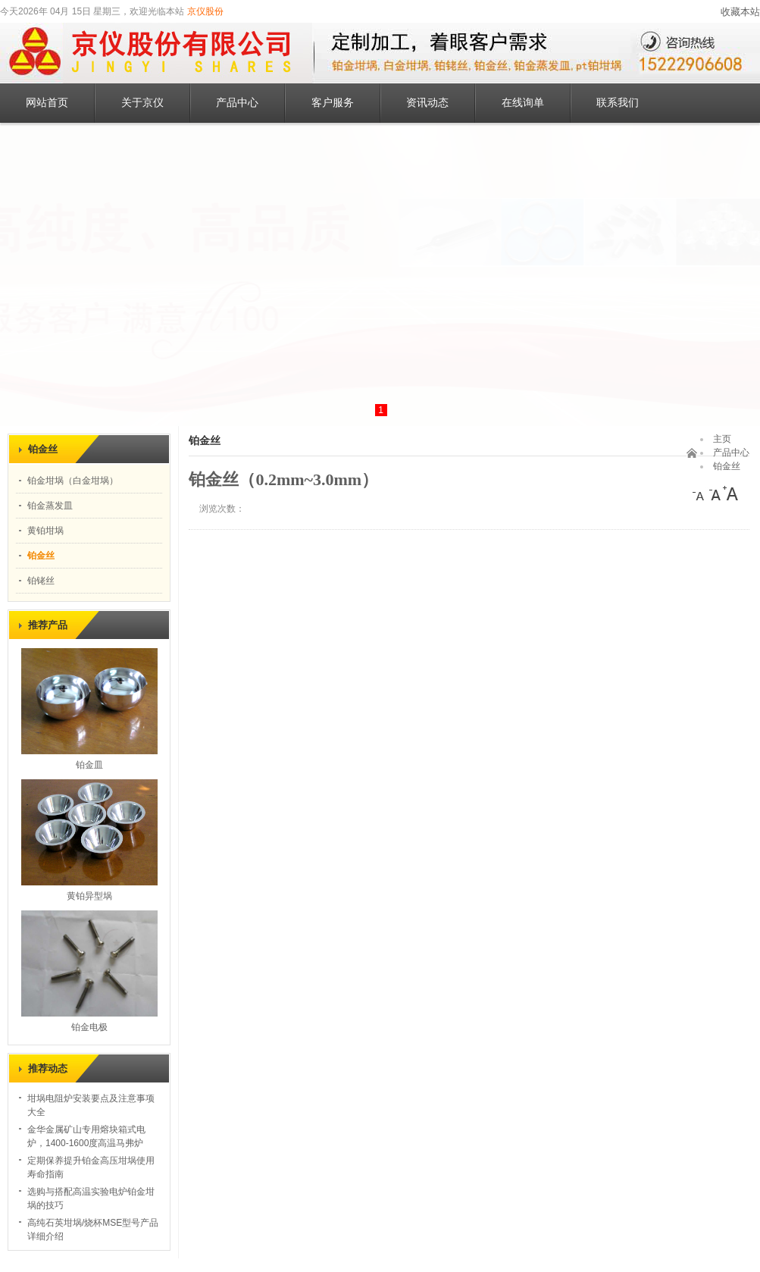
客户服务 (332, 102)
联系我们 (617, 102)
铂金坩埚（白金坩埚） (72, 480)
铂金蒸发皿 (50, 505)
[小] (700, 493)
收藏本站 (740, 11)
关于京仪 (142, 102)
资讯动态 (427, 102)
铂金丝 (41, 555)
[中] (715, 493)
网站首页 (47, 102)
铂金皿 (89, 765)
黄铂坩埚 (45, 530)
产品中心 (237, 102)
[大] (730, 493)
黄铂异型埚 (89, 896)
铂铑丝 (41, 580)
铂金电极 (89, 1027)
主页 (722, 439)
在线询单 (523, 102)
